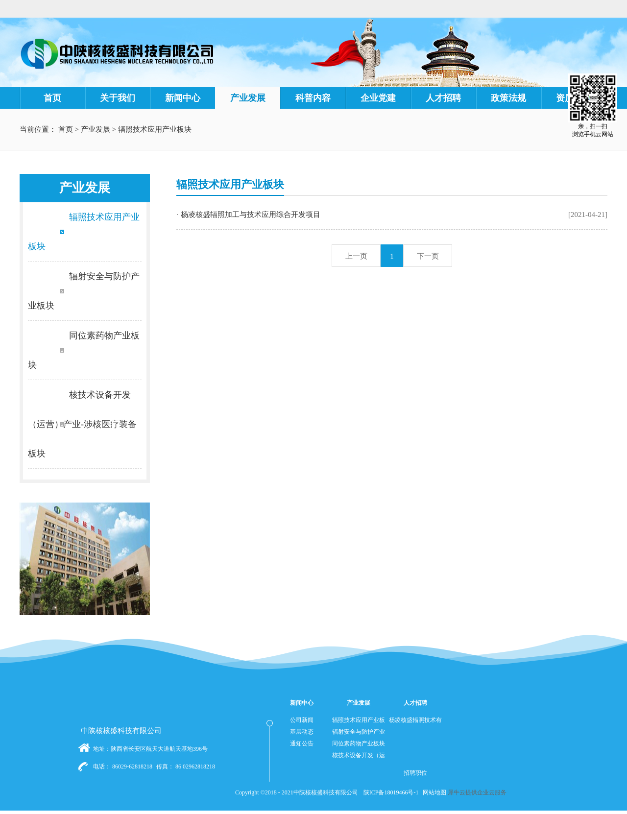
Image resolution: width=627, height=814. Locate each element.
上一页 (356, 256)
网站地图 (433, 792)
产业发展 (95, 129)
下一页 (428, 256)
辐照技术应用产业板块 (155, 129)
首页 (52, 98)
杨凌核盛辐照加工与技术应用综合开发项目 (250, 214)
